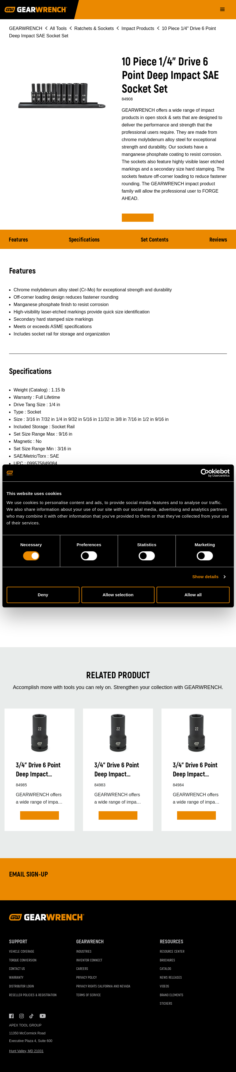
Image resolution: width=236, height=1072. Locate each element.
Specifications (84, 239)
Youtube (42, 1016)
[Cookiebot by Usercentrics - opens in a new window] (204, 473)
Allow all (193, 594)
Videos (164, 986)
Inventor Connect (89, 960)
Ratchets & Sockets (94, 28)
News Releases (171, 978)
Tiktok (31, 1016)
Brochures (167, 960)
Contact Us (17, 969)
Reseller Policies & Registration (33, 995)
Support (18, 941)
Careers (82, 969)
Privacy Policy (86, 978)
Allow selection (118, 594)
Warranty (16, 978)
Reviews (218, 239)
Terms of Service (88, 995)
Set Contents (155, 239)
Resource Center (172, 952)
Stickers (166, 1004)
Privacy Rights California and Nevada (103, 986)
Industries (84, 952)
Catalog (165, 969)
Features (18, 239)
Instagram (21, 1016)
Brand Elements (171, 995)
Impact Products (138, 28)
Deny (43, 594)
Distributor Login (21, 986)
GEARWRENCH (25, 28)
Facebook (11, 1016)
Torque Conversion (23, 960)
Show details (205, 576)
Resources (171, 941)
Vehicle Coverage (21, 952)
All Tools (58, 28)
